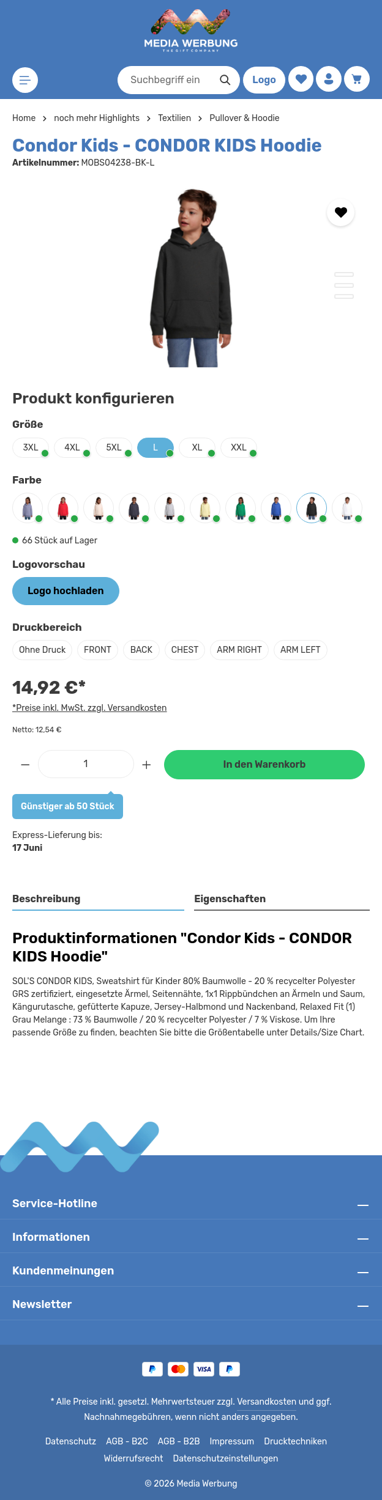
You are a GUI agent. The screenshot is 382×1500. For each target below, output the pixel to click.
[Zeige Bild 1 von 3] (344, 274)
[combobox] (162, 80)
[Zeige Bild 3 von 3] (344, 296)
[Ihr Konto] (328, 79)
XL (197, 447)
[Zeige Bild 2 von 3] (344, 285)
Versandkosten (220, 1402)
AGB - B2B (147, 1442)
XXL (239, 447)
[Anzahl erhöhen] (147, 764)
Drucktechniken (260, 1442)
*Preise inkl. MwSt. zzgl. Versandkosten (87, 708)
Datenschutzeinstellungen (191, 1459)
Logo (262, 80)
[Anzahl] (86, 764)
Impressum (199, 1442)
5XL (114, 447)
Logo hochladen (65, 591)
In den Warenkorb (264, 764)
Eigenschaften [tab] (228, 899)
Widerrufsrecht (327, 1442)
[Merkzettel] (299, 79)
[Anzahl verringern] (25, 764)
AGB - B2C (96, 1442)
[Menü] (25, 80)
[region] (191, 275)
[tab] (98, 900)
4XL (72, 447)
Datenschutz (41, 1442)
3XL (31, 447)
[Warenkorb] (356, 79)
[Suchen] (223, 80)
